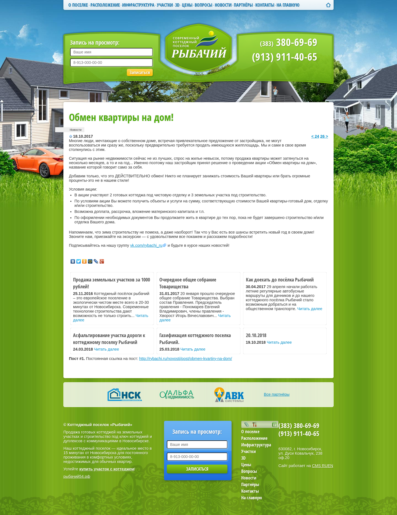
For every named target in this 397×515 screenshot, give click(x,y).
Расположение (105, 5)
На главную (288, 5)
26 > (324, 136)
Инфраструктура (138, 5)
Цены (187, 5)
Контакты (264, 5)
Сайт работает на (305, 466)
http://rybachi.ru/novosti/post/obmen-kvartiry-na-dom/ (185, 358)
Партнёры (243, 5)
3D (177, 5)
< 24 (315, 136)
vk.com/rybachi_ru (146, 245)
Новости (223, 5)
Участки (165, 5)
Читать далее (309, 309)
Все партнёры (276, 394)
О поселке (78, 5)
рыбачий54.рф (76, 476)
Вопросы (203, 5)
